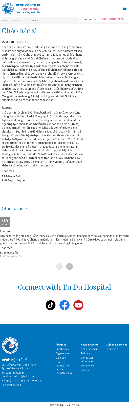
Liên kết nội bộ (11, 384)
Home (5, 20)
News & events (90, 344)
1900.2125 (116, 19)
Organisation (63, 353)
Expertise (61, 357)
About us (61, 344)
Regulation (112, 349)
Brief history (62, 349)
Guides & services (116, 344)
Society (85, 370)
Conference (87, 365)
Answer (16, 20)
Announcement (90, 349)
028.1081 (99, 19)
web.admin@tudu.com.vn (23, 376)
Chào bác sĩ (33, 20)
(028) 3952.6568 (15, 372)
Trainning (86, 353)
